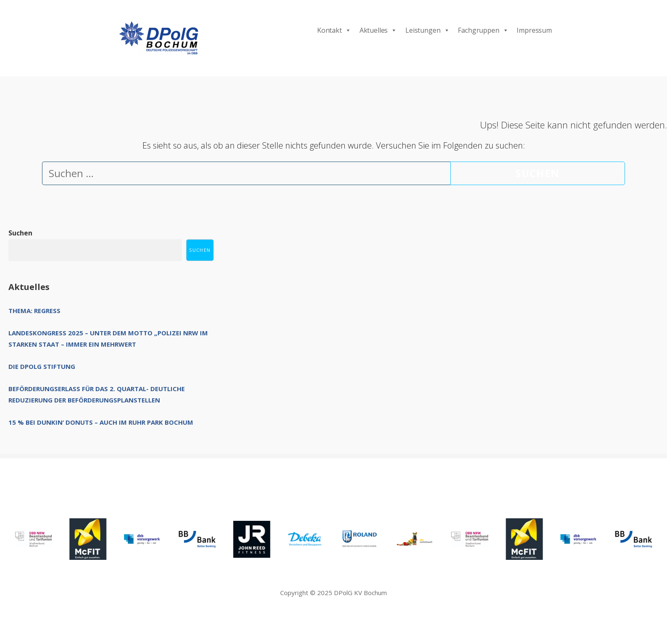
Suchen (20, 233)
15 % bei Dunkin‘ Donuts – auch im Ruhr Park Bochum (100, 422)
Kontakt (334, 30)
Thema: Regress (34, 310)
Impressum (534, 30)
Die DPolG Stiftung (41, 366)
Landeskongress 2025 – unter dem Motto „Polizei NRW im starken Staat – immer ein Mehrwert (108, 338)
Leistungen (427, 30)
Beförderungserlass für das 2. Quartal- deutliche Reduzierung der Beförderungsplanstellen (96, 394)
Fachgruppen (483, 30)
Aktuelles (378, 30)
